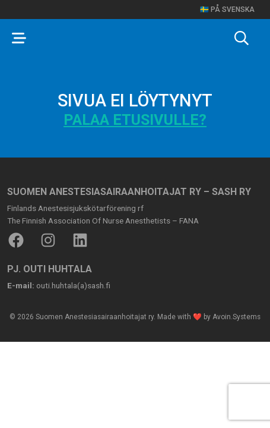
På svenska (233, 9)
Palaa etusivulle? (135, 119)
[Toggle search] (241, 38)
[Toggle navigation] (19, 38)
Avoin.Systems (236, 317)
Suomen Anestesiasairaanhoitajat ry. (95, 317)
